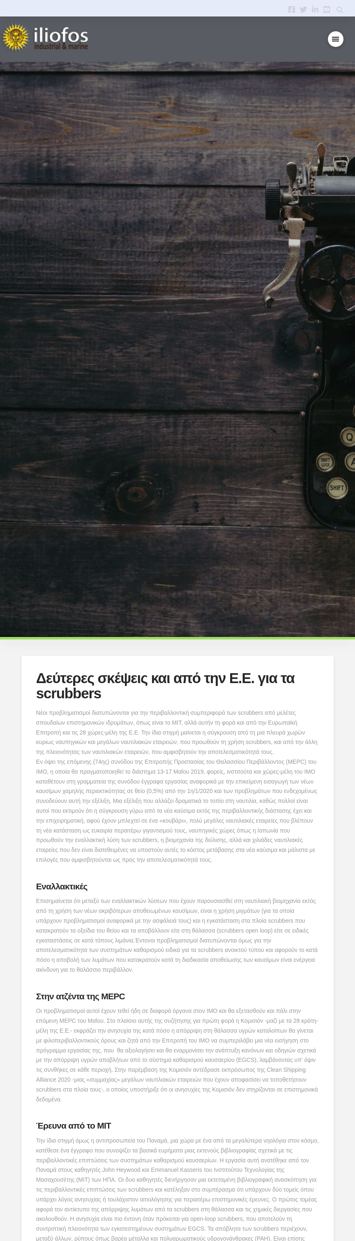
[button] (336, 39)
